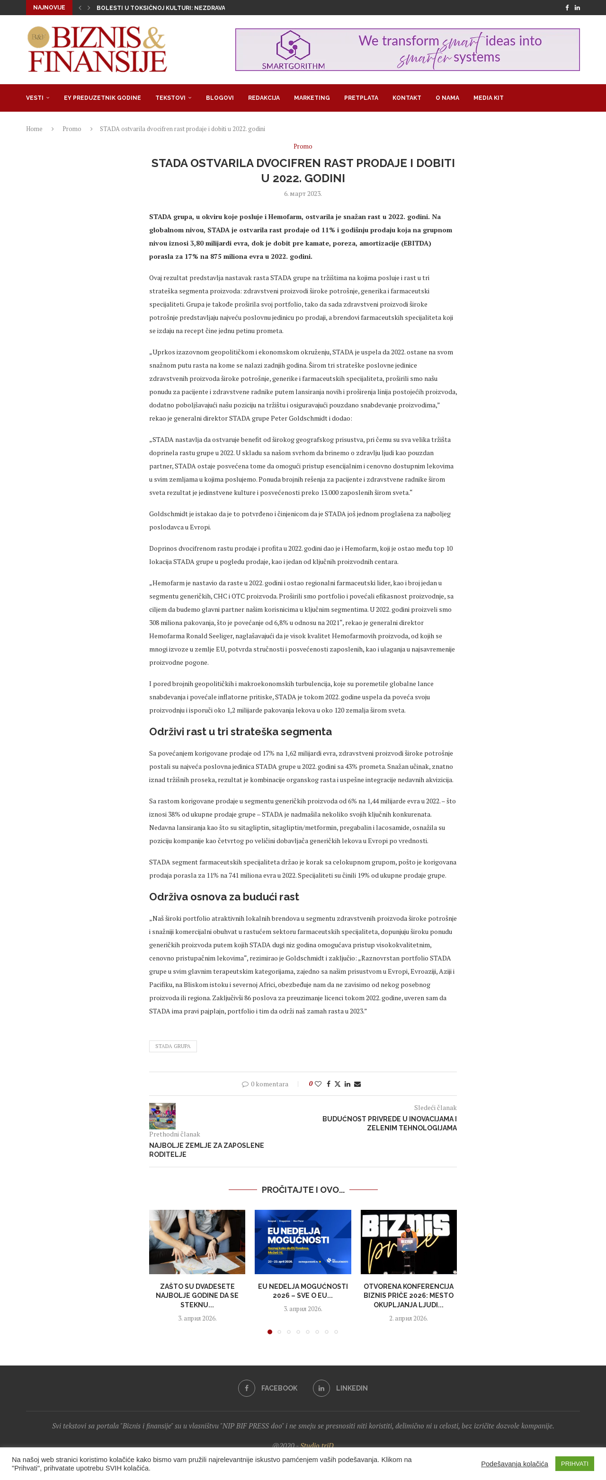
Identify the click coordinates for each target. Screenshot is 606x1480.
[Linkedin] (577, 7)
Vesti (35, 98)
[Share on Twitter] (337, 1083)
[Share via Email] (357, 1083)
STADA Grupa (173, 1046)
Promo (71, 128)
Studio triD (317, 1445)
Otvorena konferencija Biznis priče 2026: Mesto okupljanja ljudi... (409, 1296)
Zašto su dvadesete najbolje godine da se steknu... (197, 1296)
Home (34, 128)
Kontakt (406, 98)
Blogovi (220, 98)
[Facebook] (567, 7)
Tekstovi (170, 98)
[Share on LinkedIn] (347, 1083)
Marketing (312, 98)
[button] (80, 7)
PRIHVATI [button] (574, 1463)
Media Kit (488, 98)
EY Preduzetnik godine (102, 98)
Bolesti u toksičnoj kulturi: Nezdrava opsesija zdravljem (194, 8)
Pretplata (361, 98)
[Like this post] (318, 1083)
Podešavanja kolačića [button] (514, 1464)
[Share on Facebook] (328, 1083)
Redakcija (264, 98)
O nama (447, 98)
